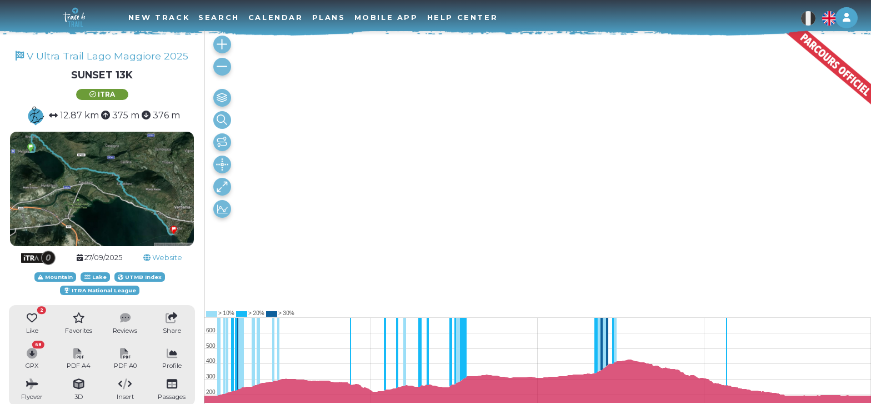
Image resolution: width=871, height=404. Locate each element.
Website (162, 257)
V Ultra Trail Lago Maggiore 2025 (102, 56)
